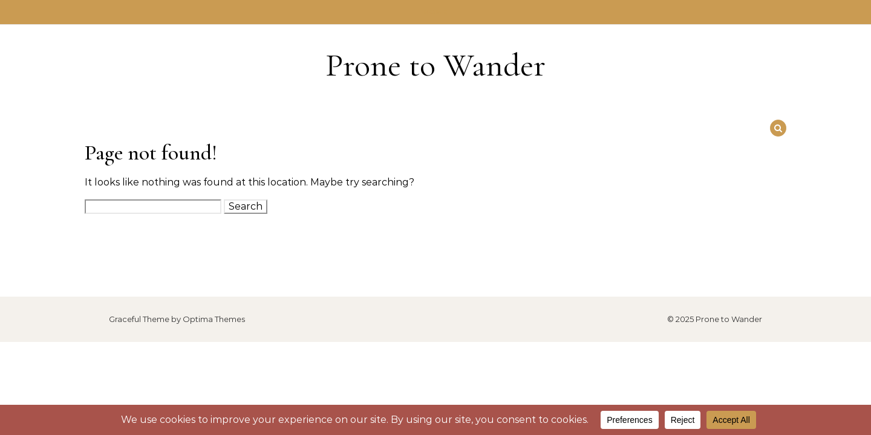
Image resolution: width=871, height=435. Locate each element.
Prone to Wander (435, 65)
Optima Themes (214, 319)
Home (436, 12)
